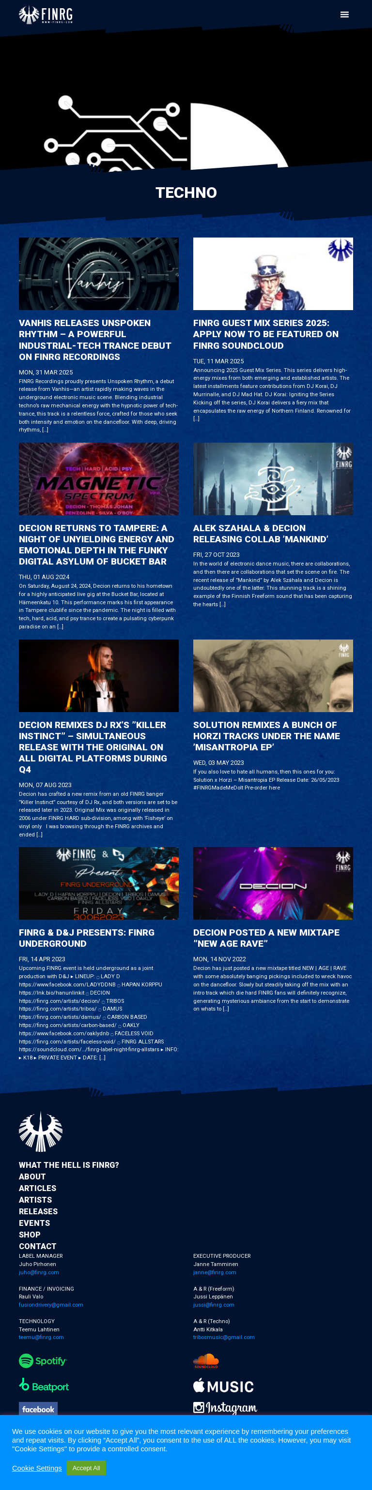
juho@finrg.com (39, 1272)
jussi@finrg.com (213, 1305)
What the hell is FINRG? (69, 1165)
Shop (30, 1234)
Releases (38, 1211)
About (32, 1176)
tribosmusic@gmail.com (224, 1337)
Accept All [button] (86, 1468)
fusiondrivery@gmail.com (51, 1305)
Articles (37, 1188)
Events (34, 1223)
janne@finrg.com (214, 1272)
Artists (35, 1200)
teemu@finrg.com (41, 1337)
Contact (38, 1246)
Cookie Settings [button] (37, 1468)
